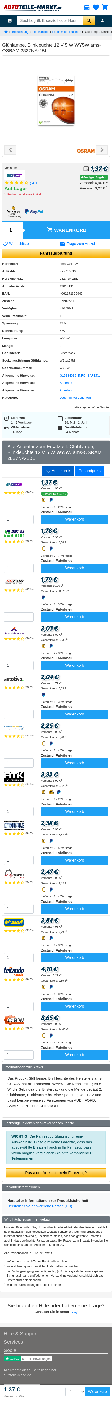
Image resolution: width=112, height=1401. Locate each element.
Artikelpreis (58, 471)
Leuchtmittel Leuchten (66, 31)
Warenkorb (67, 230)
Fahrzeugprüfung (56, 253)
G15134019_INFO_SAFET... (80, 375)
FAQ (74, 1312)
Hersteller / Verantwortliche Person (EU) (39, 1206)
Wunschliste (15, 243)
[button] (10, 150)
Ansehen (66, 383)
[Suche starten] (89, 20)
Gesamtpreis (89, 471)
